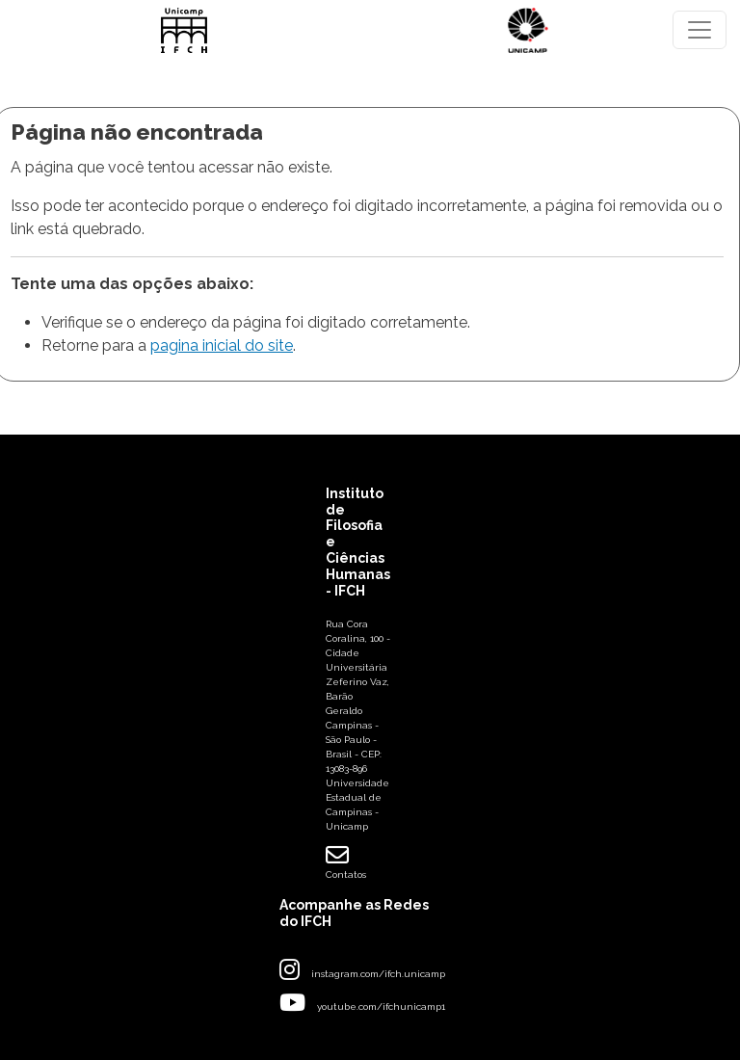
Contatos (346, 861)
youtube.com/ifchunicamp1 (381, 1006)
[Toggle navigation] (700, 30)
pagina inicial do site (221, 345)
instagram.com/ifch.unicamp (378, 973)
